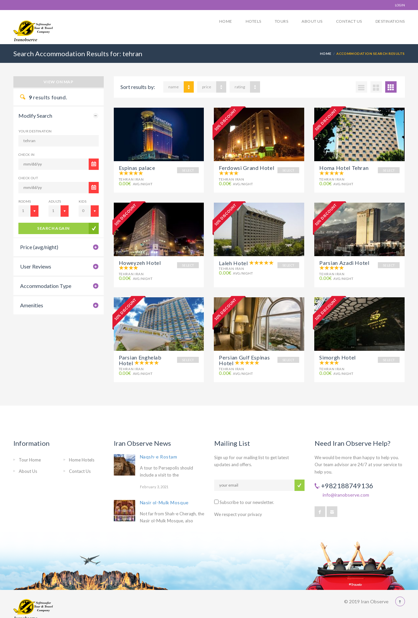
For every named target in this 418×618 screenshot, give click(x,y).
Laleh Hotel (233, 261)
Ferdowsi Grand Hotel (246, 168)
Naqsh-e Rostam (158, 451)
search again (53, 228)
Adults (55, 201)
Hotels (253, 21)
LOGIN (400, 5)
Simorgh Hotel (337, 354)
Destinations (390, 21)
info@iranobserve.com (346, 490)
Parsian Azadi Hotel (344, 261)
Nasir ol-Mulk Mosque (164, 498)
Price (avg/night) (39, 247)
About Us (312, 21)
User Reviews (35, 266)
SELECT (188, 170)
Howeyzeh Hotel (140, 261)
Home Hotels (81, 454)
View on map (58, 81)
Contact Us (349, 21)
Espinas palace (137, 168)
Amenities (31, 305)
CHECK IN (26, 154)
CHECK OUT (28, 178)
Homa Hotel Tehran (343, 168)
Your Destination (35, 131)
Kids (83, 201)
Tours (281, 21)
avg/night (136, 183)
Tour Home (30, 454)
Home (225, 21)
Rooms (24, 201)
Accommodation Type (45, 286)
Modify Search (35, 115)
